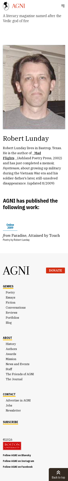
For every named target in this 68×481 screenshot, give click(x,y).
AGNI (16, 270)
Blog (9, 322)
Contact (9, 394)
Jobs (9, 405)
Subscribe (10, 422)
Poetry (10, 292)
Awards (11, 354)
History (11, 344)
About (7, 338)
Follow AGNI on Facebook (18, 466)
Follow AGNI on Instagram (18, 461)
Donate (55, 270)
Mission (11, 359)
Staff (9, 369)
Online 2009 (10, 226)
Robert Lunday (22, 239)
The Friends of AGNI (20, 374)
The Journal (14, 379)
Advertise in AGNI (18, 400)
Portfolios (12, 317)
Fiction (10, 302)
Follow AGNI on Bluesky (17, 455)
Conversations (16, 307)
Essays (10, 297)
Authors (11, 349)
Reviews (11, 312)
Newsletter (13, 410)
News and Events (17, 364)
